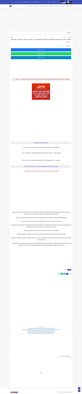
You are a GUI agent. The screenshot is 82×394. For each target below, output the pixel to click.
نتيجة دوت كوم (60, 392)
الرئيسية (69, 37)
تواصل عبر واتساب (41, 53)
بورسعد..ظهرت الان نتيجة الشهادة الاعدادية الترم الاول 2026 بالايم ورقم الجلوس (41, 328)
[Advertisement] (41, 22)
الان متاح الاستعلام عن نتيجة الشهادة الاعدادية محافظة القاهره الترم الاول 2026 (41, 333)
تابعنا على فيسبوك (41, 49)
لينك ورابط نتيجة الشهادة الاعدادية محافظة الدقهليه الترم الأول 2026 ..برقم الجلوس (41, 332)
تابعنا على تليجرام (41, 57)
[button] (67, 274)
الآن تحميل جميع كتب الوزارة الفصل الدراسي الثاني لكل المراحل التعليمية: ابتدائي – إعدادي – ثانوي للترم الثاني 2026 (41, 329)
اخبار (64, 37)
